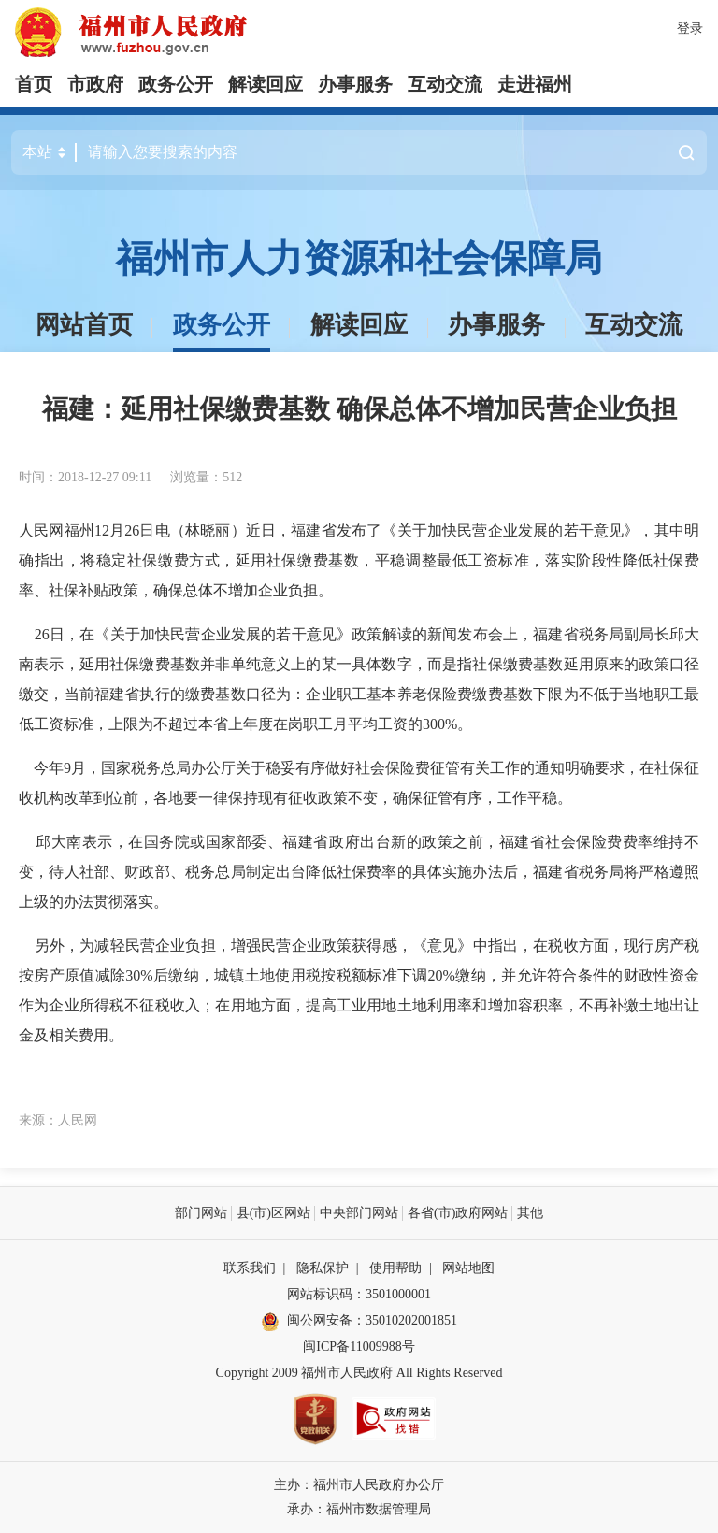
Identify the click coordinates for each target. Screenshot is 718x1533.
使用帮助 (395, 1268)
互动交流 (445, 84)
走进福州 (534, 84)
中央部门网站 (359, 1213)
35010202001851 (411, 1320)
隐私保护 (322, 1268)
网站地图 (468, 1268)
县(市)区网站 (273, 1213)
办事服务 (355, 84)
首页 (33, 84)
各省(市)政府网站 (458, 1213)
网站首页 (84, 324)
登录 (690, 28)
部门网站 (201, 1213)
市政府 (95, 84)
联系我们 (249, 1268)
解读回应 (265, 84)
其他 (530, 1213)
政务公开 (175, 84)
